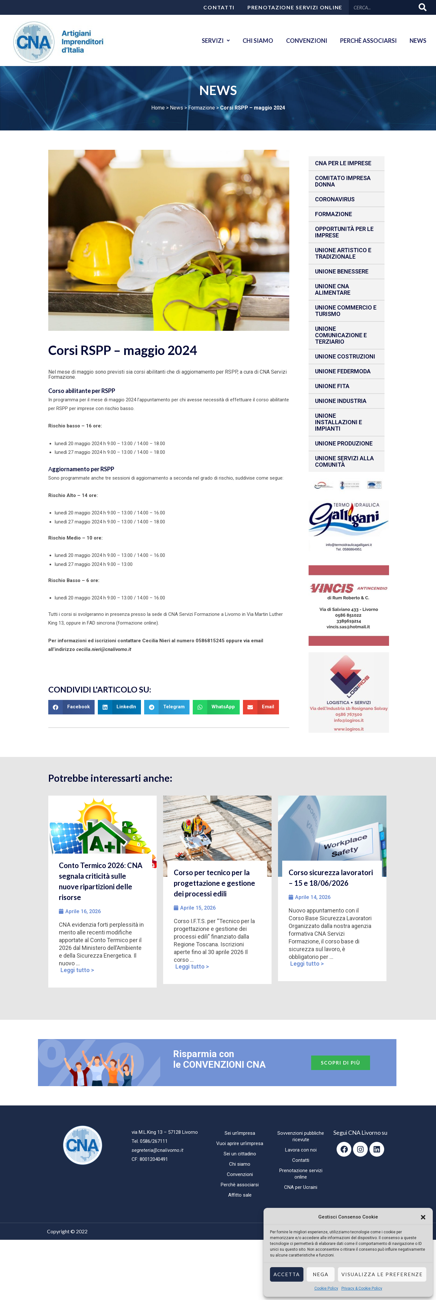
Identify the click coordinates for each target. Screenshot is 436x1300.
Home (158, 108)
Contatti (219, 7)
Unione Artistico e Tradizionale (343, 253)
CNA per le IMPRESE (343, 163)
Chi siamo (258, 40)
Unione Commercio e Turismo (345, 310)
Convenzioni (306, 40)
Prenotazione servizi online (294, 7)
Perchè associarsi (368, 40)
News (418, 40)
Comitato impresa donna (343, 181)
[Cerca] (423, 7)
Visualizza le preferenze (382, 1274)
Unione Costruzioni (345, 356)
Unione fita (332, 386)
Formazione (201, 108)
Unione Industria (340, 400)
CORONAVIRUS (335, 199)
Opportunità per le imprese (344, 232)
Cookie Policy (326, 1288)
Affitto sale (240, 1195)
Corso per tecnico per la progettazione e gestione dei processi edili (214, 883)
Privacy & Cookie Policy (361, 1288)
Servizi (216, 40)
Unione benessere (341, 271)
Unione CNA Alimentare (332, 289)
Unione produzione (344, 443)
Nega (321, 1274)
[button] (423, 1217)
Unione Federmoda (343, 371)
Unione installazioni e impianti (338, 422)
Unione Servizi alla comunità (344, 461)
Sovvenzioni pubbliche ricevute (300, 1136)
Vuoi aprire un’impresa (239, 1143)
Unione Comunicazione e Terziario (341, 335)
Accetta (287, 1274)
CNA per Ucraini (300, 1187)
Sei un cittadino (240, 1154)
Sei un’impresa (240, 1133)
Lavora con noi (301, 1150)
